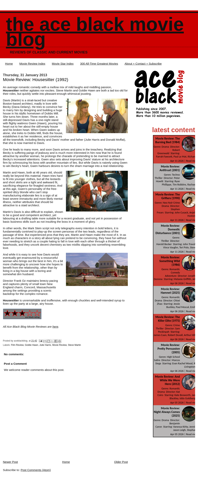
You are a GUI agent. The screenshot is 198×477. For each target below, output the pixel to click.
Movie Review (59, 345)
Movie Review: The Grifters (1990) (167, 196)
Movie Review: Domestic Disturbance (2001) (167, 229)
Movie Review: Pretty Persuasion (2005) (168, 348)
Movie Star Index (63, 63)
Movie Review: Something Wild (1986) (169, 260)
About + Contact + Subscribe (143, 63)
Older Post (121, 461)
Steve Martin (74, 345)
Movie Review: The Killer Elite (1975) (167, 318)
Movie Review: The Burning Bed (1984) (167, 140)
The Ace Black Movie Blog (95, 32)
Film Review (17, 345)
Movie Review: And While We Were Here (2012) (167, 380)
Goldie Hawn (31, 345)
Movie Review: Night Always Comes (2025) (167, 411)
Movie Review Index (32, 63)
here (55, 326)
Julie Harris (45, 345)
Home (9, 63)
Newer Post (10, 461)
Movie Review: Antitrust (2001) (170, 168)
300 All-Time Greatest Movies (99, 63)
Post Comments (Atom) (36, 470)
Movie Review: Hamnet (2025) (170, 290)
